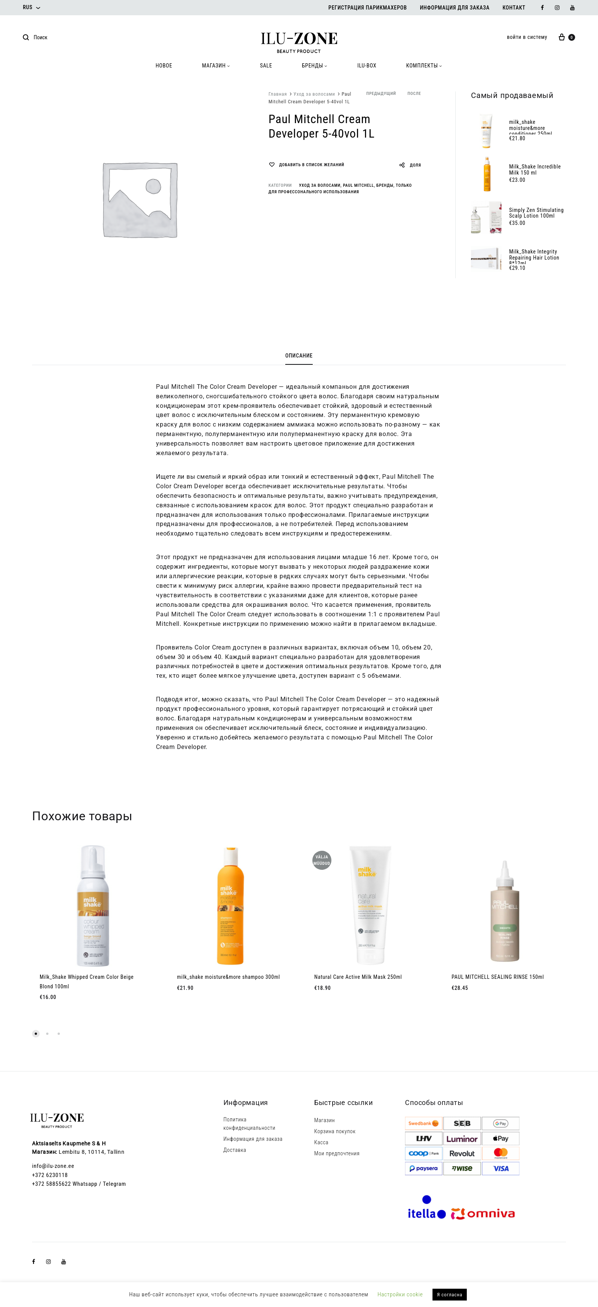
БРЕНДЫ (315, 66)
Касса (321, 1142)
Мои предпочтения (337, 1153)
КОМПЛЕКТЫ (424, 66)
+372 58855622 (51, 1183)
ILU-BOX (366, 66)
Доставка (234, 1150)
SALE (266, 66)
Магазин (324, 1120)
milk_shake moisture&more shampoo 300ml (228, 977)
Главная (277, 94)
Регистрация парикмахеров (367, 8)
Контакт (514, 8)
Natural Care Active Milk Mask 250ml (358, 977)
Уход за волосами (314, 94)
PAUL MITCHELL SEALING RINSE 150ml (498, 977)
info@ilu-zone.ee (53, 1166)
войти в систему (527, 37)
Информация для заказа (455, 8)
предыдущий (381, 93)
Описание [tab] (299, 356)
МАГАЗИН (216, 66)
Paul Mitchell (358, 185)
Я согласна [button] (450, 1294)
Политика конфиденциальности (249, 1123)
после (414, 93)
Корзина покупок (335, 1131)
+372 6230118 (50, 1175)
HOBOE (164, 66)
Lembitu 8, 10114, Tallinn (92, 1152)
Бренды (385, 185)
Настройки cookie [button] (400, 1294)
